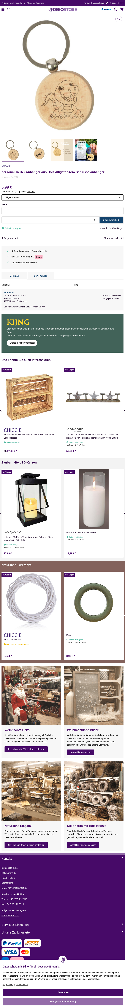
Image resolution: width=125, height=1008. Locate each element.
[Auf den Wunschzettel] (119, 19)
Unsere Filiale (98, 3)
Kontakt (87, 3)
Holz (76, 285)
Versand (31, 191)
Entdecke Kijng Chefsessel (22, 343)
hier (43, 307)
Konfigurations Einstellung (63, 1001)
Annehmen (63, 992)
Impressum (8, 984)
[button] (115, 9)
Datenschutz (22, 984)
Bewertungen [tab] (40, 276)
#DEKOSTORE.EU (10, 915)
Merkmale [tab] (14, 276)
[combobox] (62, 197)
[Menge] (51, 220)
